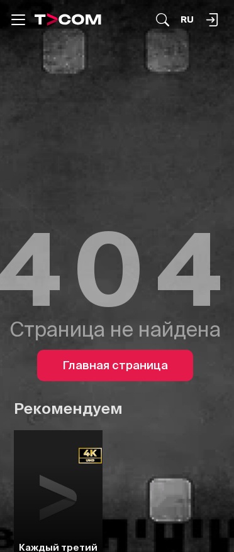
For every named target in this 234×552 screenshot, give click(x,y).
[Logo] (68, 19)
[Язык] (187, 19)
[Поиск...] (162, 19)
